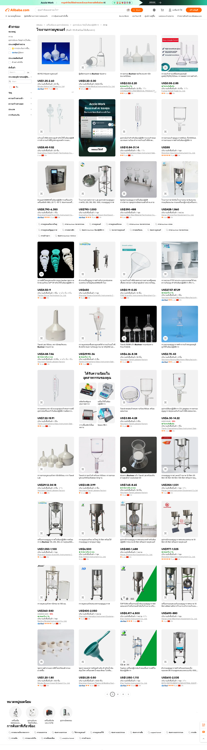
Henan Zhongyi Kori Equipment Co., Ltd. (177, 215)
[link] (203, 725)
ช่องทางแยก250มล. (117, 732)
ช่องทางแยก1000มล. (174, 732)
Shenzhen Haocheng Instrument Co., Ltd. (178, 153)
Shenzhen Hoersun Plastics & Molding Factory (97, 683)
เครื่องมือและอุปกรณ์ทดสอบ (57, 25)
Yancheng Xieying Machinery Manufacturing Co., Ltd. (179, 297)
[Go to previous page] (107, 694)
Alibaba (39, 25)
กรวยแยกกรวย (40, 732)
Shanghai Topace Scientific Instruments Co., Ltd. (97, 295)
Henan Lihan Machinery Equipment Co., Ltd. (179, 619)
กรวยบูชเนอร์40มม (114, 224)
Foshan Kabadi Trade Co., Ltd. (173, 91)
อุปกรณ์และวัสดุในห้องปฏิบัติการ (86, 25)
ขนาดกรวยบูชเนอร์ (117, 230)
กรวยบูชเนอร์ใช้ (97, 732)
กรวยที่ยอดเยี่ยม (48, 738)
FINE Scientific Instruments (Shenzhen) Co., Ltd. (138, 295)
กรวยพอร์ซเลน (136, 230)
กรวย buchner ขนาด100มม (73, 224)
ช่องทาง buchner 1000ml (65, 236)
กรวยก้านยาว (44, 236)
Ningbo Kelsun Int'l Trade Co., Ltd (50, 86)
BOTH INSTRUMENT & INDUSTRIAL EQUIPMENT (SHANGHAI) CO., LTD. (179, 683)
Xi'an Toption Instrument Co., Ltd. (92, 557)
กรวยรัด (192, 732)
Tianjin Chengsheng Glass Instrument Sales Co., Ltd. (138, 153)
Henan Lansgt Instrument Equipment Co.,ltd (179, 490)
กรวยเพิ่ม (13, 738)
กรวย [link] (105, 25)
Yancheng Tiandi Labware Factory (51, 362)
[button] (128, 10)
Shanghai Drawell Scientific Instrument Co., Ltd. (55, 215)
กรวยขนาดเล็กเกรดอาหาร (19, 732)
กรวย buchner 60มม (163, 224)
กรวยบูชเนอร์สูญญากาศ (47, 230)
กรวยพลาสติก (68, 230)
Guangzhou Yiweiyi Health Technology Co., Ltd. (55, 153)
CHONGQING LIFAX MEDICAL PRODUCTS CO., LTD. (138, 91)
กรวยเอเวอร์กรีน (29, 738)
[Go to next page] (128, 694)
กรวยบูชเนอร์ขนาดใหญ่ (47, 224)
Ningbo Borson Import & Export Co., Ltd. (53, 683)
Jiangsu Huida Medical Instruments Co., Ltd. (97, 86)
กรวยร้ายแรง (85, 738)
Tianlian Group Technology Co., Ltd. (51, 295)
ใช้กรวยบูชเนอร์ (78, 732)
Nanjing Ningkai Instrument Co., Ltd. (52, 621)
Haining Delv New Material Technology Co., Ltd (138, 215)
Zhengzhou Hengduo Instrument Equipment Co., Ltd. (97, 616)
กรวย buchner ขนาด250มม (177, 230)
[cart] (163, 10)
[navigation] (20, 360)
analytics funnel (67, 738)
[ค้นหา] (137, 10)
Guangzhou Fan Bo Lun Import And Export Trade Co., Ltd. (97, 215)
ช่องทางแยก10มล (59, 732)
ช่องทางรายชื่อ (136, 732)
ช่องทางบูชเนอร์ (154, 230)
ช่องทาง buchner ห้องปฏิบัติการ (91, 230)
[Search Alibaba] (81, 10)
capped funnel (154, 732)
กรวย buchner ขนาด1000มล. (138, 224)
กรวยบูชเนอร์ (95, 224)
